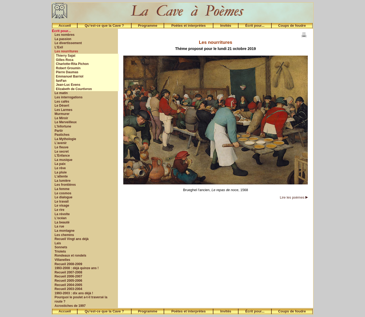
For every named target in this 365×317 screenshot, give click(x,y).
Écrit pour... (254, 26)
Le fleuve (61, 147)
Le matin (61, 93)
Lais (58, 243)
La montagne (65, 231)
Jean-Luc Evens (68, 85)
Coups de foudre (292, 26)
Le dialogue (63, 197)
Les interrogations (69, 97)
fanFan (61, 81)
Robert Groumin (68, 68)
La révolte (62, 214)
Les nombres (65, 35)
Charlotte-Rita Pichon (72, 64)
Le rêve (60, 168)
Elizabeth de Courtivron (74, 89)
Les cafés (62, 101)
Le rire (59, 210)
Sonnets (61, 247)
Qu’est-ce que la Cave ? (104, 26)
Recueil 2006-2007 (68, 276)
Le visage (62, 205)
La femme (62, 189)
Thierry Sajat (65, 55)
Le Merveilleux (66, 122)
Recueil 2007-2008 (68, 272)
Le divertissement (68, 43)
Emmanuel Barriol (69, 76)
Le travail (62, 201)
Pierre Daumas (67, 72)
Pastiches (62, 135)
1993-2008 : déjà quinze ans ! (77, 268)
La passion (63, 39)
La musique (63, 160)
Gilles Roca (64, 60)
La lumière (63, 181)
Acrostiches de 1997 (70, 306)
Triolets (60, 251)
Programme (147, 26)
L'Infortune (63, 126)
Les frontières (65, 185)
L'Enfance (62, 155)
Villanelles (62, 260)
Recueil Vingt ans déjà (72, 239)
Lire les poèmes (294, 197)
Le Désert (62, 105)
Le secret (62, 151)
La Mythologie (65, 139)
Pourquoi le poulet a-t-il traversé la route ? (81, 299)
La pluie (61, 172)
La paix (60, 164)
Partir (59, 131)
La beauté (62, 222)
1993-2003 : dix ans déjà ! (74, 293)
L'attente (61, 176)
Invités (225, 26)
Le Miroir (61, 118)
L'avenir (61, 143)
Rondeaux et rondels (70, 255)
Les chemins (64, 235)
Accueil (65, 26)
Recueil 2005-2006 (68, 281)
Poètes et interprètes (188, 26)
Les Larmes (63, 110)
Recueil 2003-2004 (68, 289)
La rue (59, 226)
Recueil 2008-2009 (68, 264)
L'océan (61, 218)
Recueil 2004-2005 (68, 285)
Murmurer (62, 114)
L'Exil (59, 47)
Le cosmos (63, 193)
